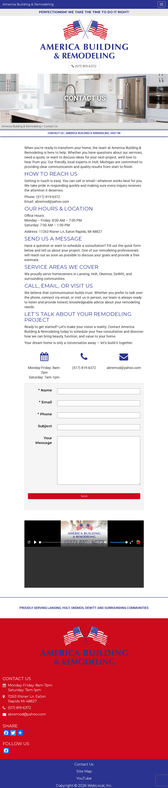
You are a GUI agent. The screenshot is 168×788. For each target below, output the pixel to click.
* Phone (45, 414)
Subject (45, 426)
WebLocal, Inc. (99, 785)
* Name (45, 390)
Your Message (43, 440)
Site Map (84, 771)
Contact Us (84, 764)
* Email (45, 402)
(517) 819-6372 (84, 66)
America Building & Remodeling (28, 4)
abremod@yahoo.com (52, 201)
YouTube (84, 778)
